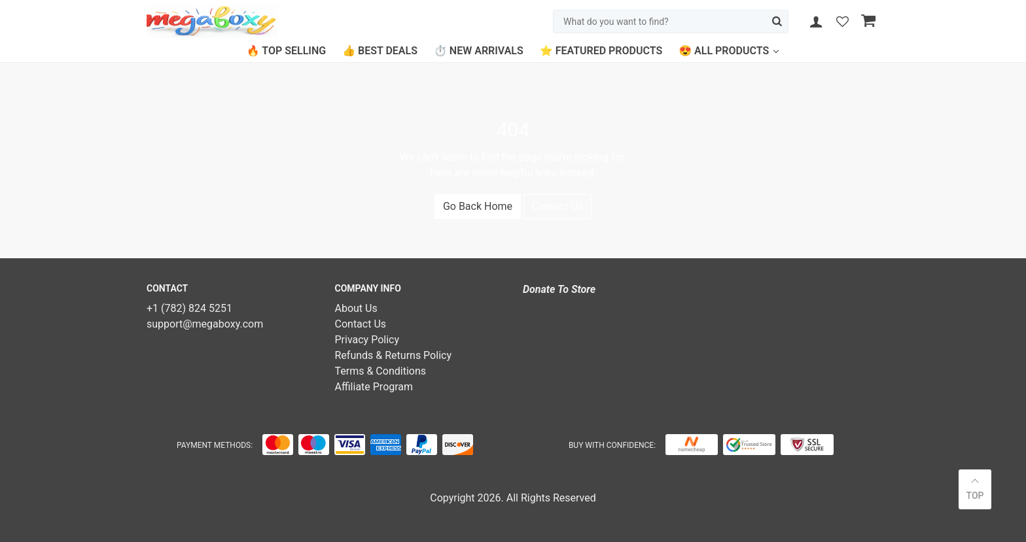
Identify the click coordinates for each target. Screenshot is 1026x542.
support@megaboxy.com (205, 324)
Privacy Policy (367, 339)
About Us (356, 308)
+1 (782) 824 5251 (189, 308)
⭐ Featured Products (601, 50)
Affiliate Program (374, 387)
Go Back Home (477, 206)
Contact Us (558, 206)
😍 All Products (724, 50)
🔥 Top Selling (286, 50)
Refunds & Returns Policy (393, 355)
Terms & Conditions (381, 371)
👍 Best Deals (379, 50)
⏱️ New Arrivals (478, 50)
